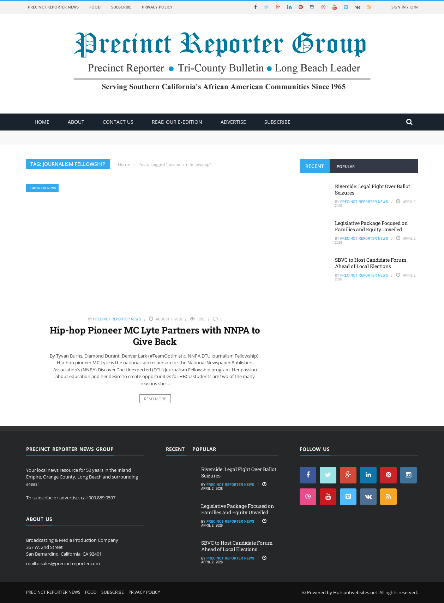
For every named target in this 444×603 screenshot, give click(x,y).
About (76, 121)
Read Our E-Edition (177, 121)
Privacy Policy (157, 7)
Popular (346, 166)
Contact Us (118, 121)
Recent (314, 166)
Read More (155, 398)
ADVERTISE (233, 121)
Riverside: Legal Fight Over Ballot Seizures (372, 189)
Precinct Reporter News (53, 7)
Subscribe (121, 7)
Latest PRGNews (43, 188)
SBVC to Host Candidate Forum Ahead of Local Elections (371, 262)
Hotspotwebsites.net (355, 592)
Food (95, 7)
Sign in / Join (404, 7)
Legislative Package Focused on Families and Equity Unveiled (371, 226)
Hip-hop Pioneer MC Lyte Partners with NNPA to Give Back (155, 335)
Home (42, 121)
